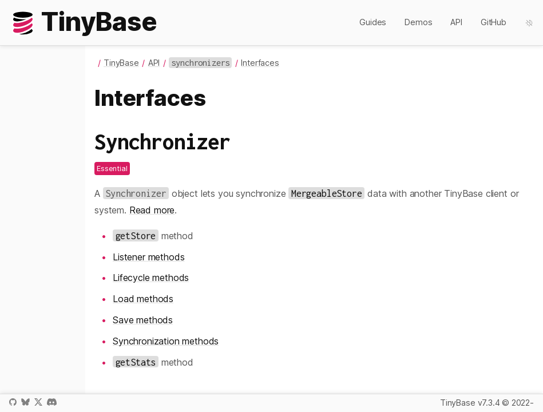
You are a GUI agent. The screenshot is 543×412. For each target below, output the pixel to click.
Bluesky (25, 402)
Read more (152, 210)
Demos (418, 22)
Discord (52, 402)
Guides (372, 22)
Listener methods (148, 257)
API (456, 22)
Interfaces (260, 63)
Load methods (143, 298)
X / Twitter (38, 402)
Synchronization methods (166, 341)
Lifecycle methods (151, 277)
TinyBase (121, 63)
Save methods (143, 320)
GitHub (493, 22)
